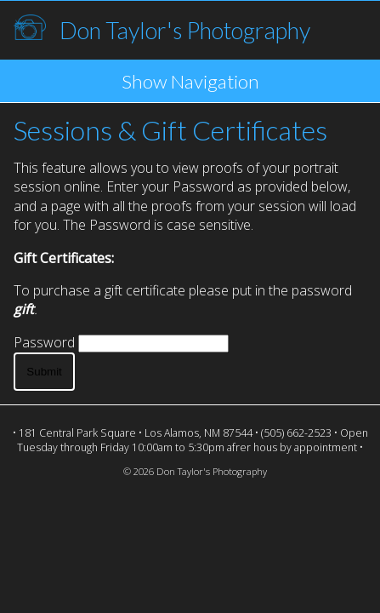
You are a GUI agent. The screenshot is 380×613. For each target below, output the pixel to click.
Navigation (215, 81)
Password (44, 342)
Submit (43, 371)
